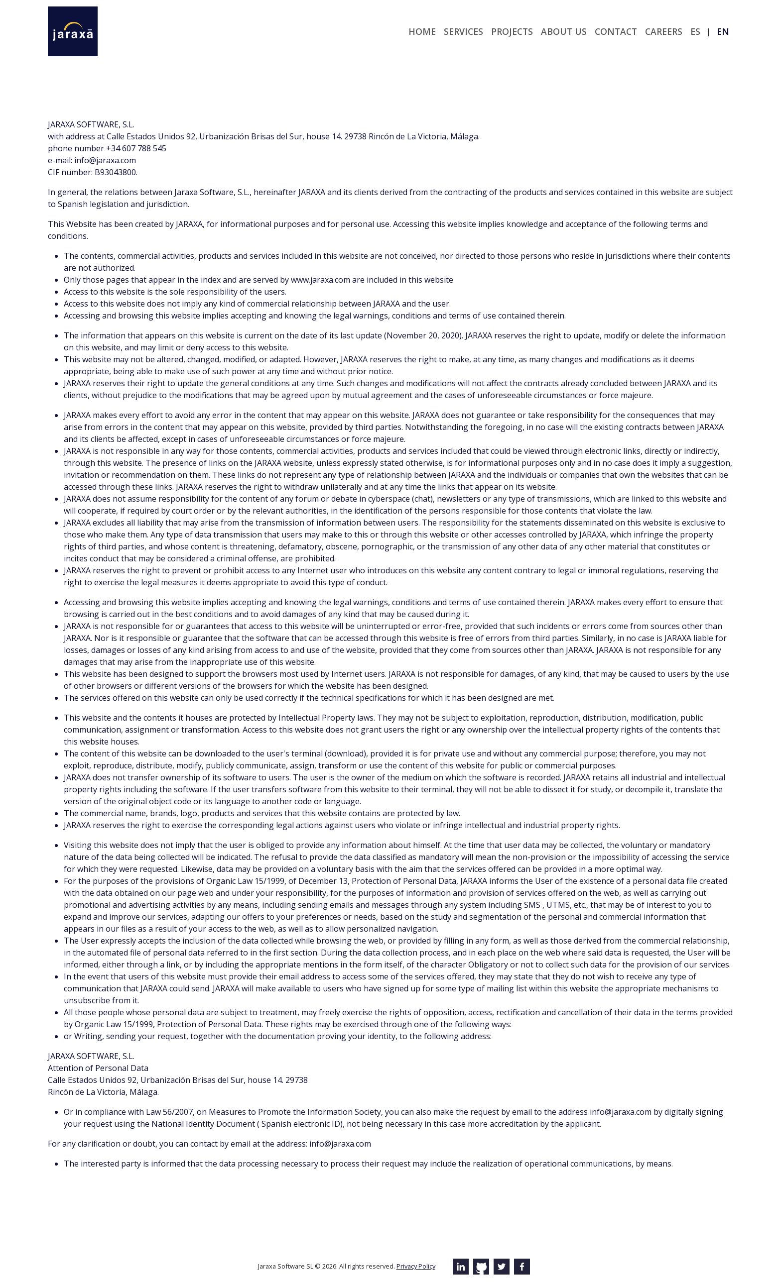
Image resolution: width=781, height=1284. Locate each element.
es (695, 31)
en (723, 31)
